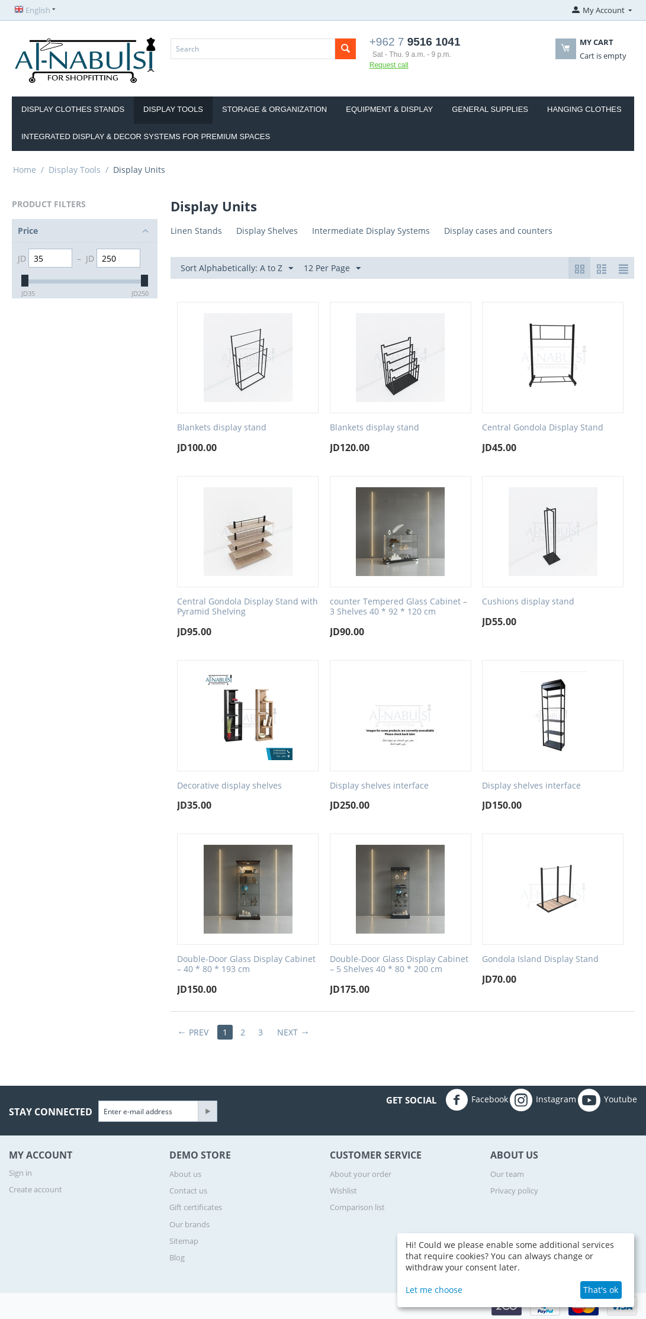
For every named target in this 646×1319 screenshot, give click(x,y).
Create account (35, 1189)
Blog (177, 1257)
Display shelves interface (379, 786)
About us (185, 1174)
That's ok (600, 1289)
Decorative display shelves (229, 786)
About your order (360, 1174)
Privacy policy (514, 1190)
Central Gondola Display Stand (542, 428)
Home (24, 169)
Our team (507, 1174)
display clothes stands (72, 109)
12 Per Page (332, 268)
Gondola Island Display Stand (540, 959)
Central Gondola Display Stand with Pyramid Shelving (247, 607)
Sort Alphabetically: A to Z (237, 268)
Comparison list (357, 1207)
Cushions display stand (528, 602)
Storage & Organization (274, 109)
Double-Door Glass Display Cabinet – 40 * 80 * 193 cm (246, 964)
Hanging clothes (584, 109)
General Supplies (490, 109)
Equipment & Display (389, 109)
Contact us (188, 1190)
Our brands (189, 1224)
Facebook (476, 1100)
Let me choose (434, 1289)
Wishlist (343, 1190)
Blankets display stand (221, 428)
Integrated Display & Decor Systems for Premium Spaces (145, 136)
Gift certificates (195, 1207)
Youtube (607, 1100)
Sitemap (183, 1241)
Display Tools (173, 109)
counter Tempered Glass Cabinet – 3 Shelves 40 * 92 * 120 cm (398, 607)
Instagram (543, 1100)
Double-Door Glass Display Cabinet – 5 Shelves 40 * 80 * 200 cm (399, 964)
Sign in (20, 1172)
